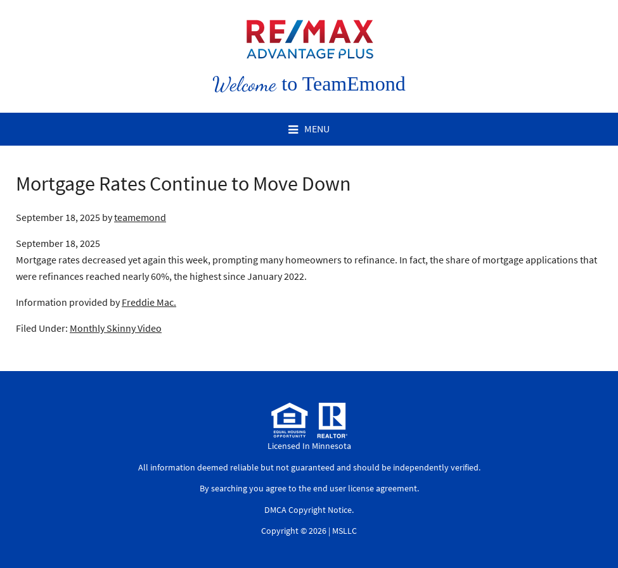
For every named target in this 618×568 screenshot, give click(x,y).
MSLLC (344, 530)
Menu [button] (317, 128)
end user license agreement (365, 488)
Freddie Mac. (149, 302)
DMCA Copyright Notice (308, 509)
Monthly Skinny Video (116, 328)
